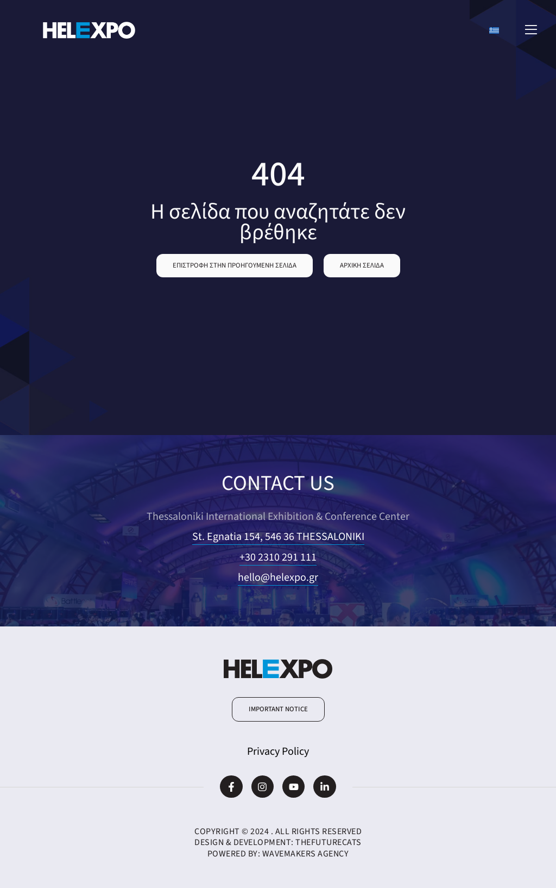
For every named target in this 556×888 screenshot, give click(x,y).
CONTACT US (278, 483)
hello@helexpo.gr (278, 577)
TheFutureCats (328, 842)
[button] (234, 265)
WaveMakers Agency (305, 854)
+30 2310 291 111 (278, 557)
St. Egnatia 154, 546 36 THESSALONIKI (278, 536)
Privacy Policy (278, 751)
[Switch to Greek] (494, 30)
